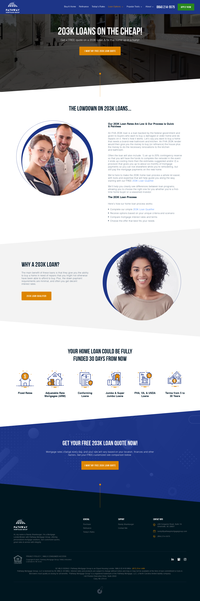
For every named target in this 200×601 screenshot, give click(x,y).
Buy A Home (70, 7)
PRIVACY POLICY (33, 556)
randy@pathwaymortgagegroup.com (172, 531)
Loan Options (114, 7)
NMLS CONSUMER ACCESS (54, 556)
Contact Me (122, 528)
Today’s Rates (98, 7)
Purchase (87, 524)
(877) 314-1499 (138, 568)
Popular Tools (133, 7)
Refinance (84, 7)
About (149, 7)
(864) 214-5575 (166, 7)
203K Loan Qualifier (142, 180)
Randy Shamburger (126, 524)
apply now (186, 7)
